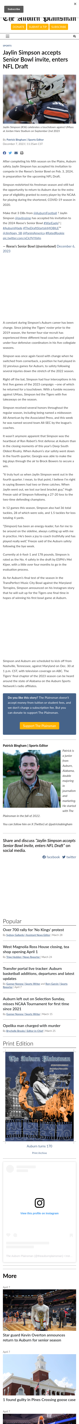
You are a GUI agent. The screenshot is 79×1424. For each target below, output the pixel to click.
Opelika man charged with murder (31, 1025)
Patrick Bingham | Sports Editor (25, 139)
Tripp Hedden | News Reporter (23, 957)
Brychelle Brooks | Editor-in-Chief (24, 1030)
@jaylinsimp (23, 218)
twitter (69, 857)
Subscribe (58, 27)
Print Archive (39, 1153)
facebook (51, 857)
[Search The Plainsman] (74, 36)
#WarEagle (51, 223)
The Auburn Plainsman (19, 1256)
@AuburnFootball (45, 213)
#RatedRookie (55, 233)
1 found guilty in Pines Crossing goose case (39, 1399)
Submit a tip (38, 27)
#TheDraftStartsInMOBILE (41, 228)
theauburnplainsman (50, 1256)
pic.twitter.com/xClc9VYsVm (22, 238)
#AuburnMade (12, 228)
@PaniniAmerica (34, 233)
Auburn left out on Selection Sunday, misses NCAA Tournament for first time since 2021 (36, 1003)
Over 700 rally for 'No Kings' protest (33, 929)
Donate (18, 27)
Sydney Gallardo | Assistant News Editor (28, 935)
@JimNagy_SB (12, 233)
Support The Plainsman (39, 726)
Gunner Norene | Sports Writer (23, 983)
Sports (7, 45)
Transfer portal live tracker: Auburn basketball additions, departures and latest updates (38, 973)
